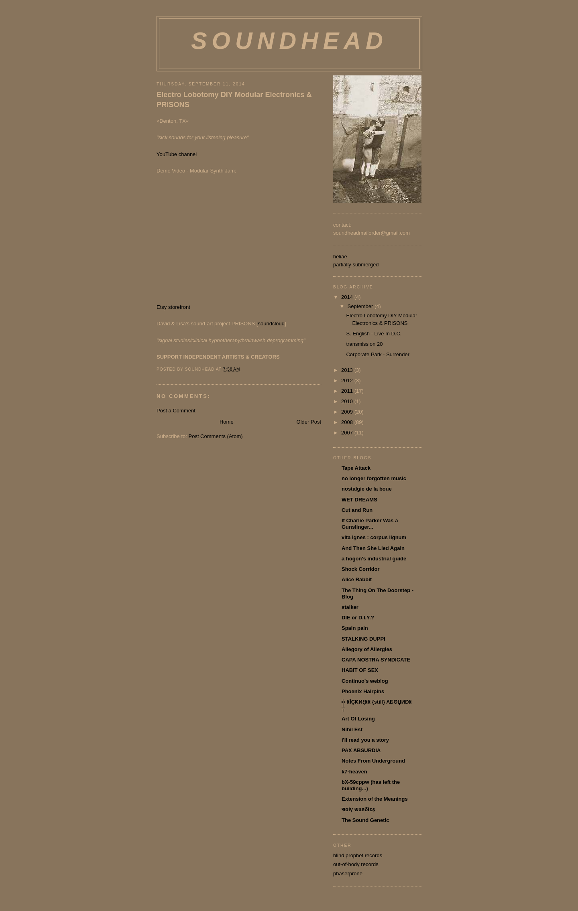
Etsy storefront (173, 307)
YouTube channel (177, 154)
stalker (350, 607)
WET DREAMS (359, 500)
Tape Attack (356, 468)
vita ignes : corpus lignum (374, 537)
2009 (347, 412)
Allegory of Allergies (367, 649)
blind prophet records (357, 855)
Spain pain (355, 628)
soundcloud (271, 324)
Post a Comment (176, 411)
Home (227, 422)
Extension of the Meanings (375, 799)
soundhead (289, 40)
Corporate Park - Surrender (377, 354)
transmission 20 (364, 344)
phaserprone (347, 873)
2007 (347, 433)
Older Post (309, 422)
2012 (347, 380)
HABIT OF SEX (360, 670)
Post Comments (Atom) (216, 436)
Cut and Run (357, 510)
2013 (347, 370)
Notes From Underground (373, 761)
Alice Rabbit (357, 579)
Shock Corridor (361, 569)
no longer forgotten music (374, 478)
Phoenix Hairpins (363, 691)
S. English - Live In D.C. (373, 334)
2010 (347, 401)
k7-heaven (354, 772)
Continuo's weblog (365, 681)
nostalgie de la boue (367, 489)
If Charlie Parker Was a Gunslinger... (370, 523)
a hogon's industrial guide (374, 559)
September (361, 306)
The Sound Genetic (365, 820)
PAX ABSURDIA (361, 750)
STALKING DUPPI (363, 639)
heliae (340, 257)
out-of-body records (356, 864)
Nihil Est (352, 729)
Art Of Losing (358, 719)
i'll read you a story (365, 740)
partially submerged (356, 265)
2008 (347, 422)
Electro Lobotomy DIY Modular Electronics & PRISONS (234, 100)
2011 (347, 391)
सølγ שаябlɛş (358, 809)
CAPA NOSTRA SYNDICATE (376, 660)
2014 (347, 297)
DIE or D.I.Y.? (358, 618)
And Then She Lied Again (373, 548)
